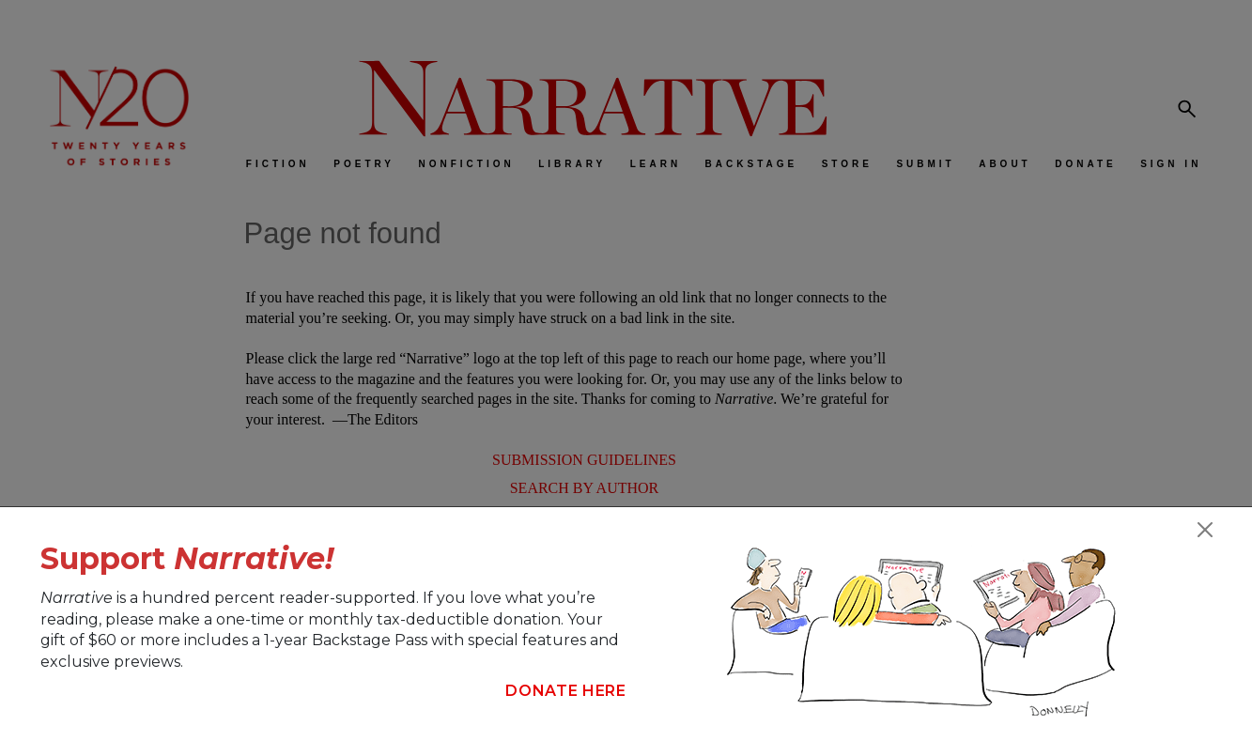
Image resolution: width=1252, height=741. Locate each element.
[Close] (1205, 530)
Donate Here (565, 691)
